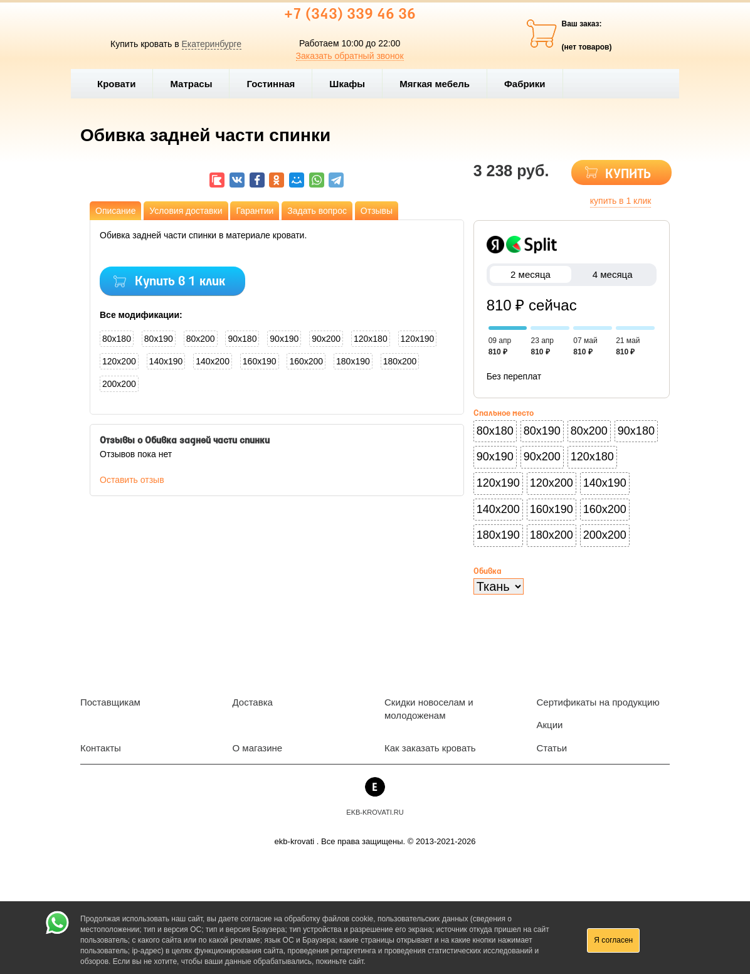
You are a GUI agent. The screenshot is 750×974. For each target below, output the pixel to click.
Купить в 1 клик (180, 282)
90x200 (326, 339)
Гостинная (275, 83)
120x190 (418, 339)
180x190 (353, 361)
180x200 (400, 361)
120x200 (119, 361)
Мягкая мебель (439, 83)
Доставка (253, 702)
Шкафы (347, 83)
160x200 (306, 361)
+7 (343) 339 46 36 (350, 15)
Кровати (121, 83)
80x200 (200, 339)
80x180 (116, 339)
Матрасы (191, 83)
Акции (550, 724)
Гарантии (254, 211)
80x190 (158, 339)
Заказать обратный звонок (350, 56)
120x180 (371, 339)
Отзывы (377, 211)
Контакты (100, 748)
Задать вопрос (317, 211)
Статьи (552, 748)
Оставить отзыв (132, 480)
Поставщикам (110, 702)
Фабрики (530, 83)
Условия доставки (185, 211)
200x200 (119, 384)
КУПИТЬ (628, 175)
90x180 (242, 339)
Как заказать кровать (430, 748)
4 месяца (612, 274)
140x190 (166, 361)
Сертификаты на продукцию (598, 702)
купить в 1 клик (621, 201)
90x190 (284, 339)
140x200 (213, 361)
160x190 (260, 361)
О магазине (258, 748)
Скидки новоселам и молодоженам (428, 709)
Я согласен (613, 940)
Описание (115, 211)
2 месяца (531, 274)
